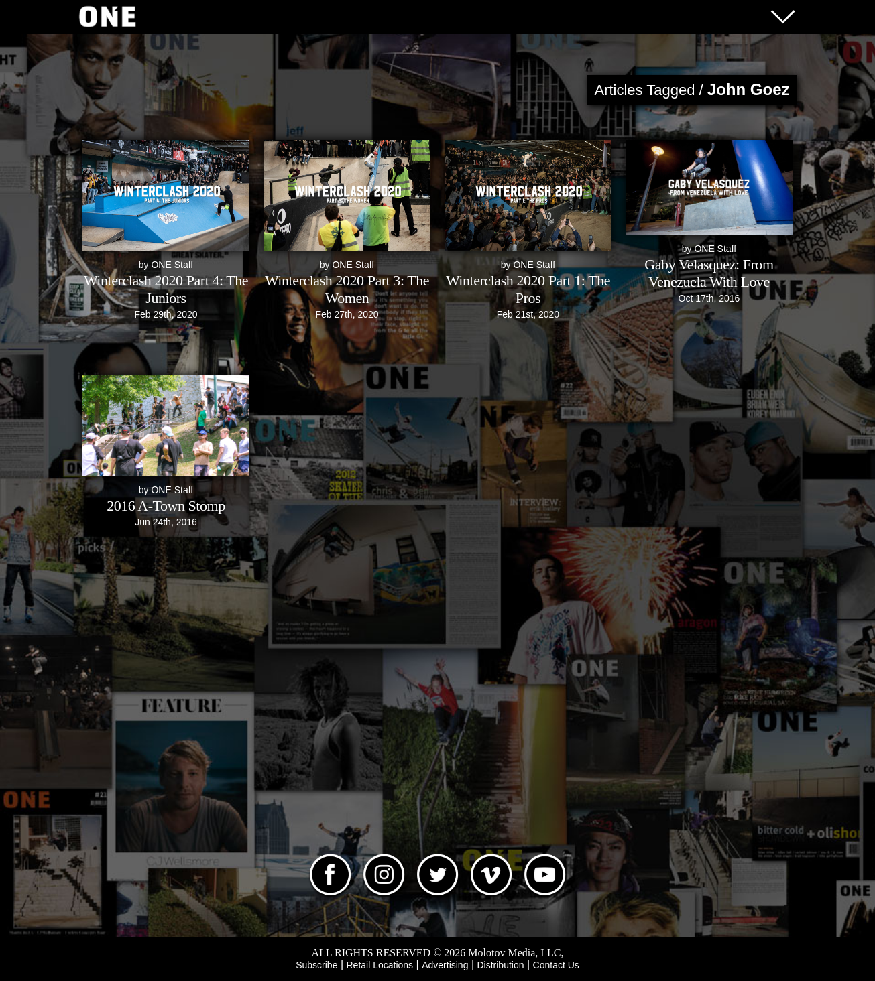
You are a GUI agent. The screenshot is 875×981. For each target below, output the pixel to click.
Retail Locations (380, 965)
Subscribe (316, 965)
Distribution (500, 965)
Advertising (445, 965)
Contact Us (556, 965)
